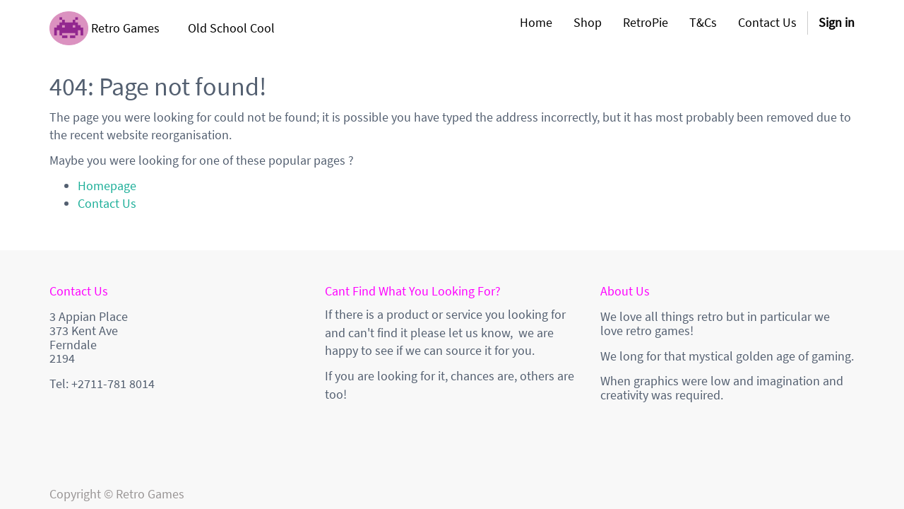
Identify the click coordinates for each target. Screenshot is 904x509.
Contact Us (107, 203)
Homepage (107, 185)
